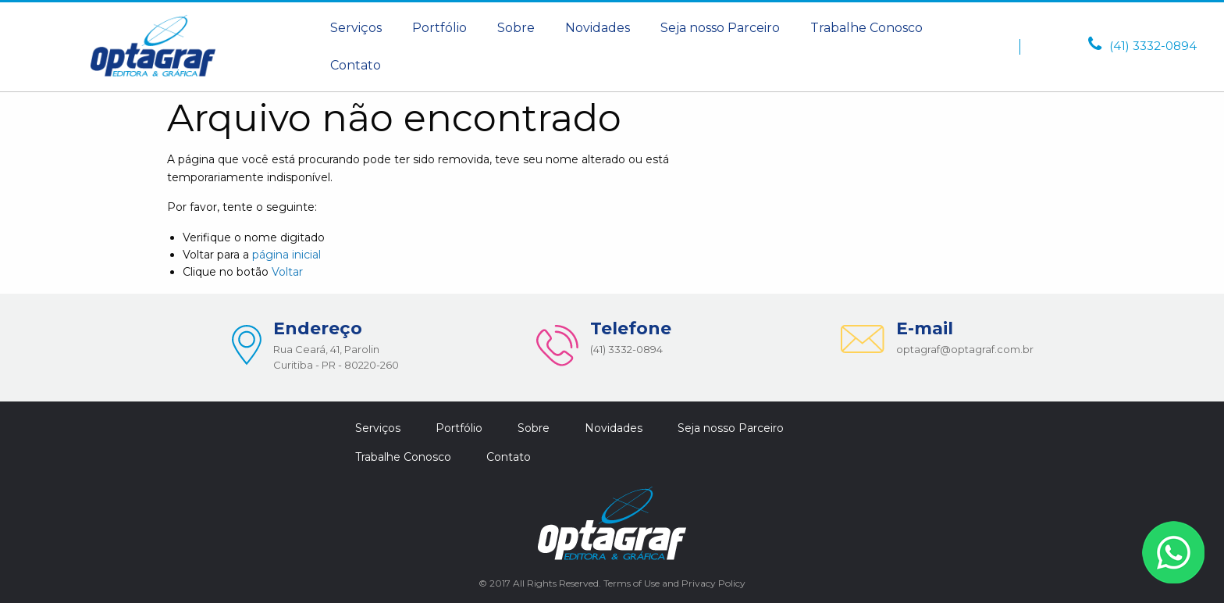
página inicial (286, 255)
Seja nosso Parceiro (720, 27)
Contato (355, 65)
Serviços (356, 27)
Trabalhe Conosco (866, 27)
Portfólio (439, 27)
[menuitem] (356, 28)
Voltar (287, 272)
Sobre (516, 27)
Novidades (597, 27)
